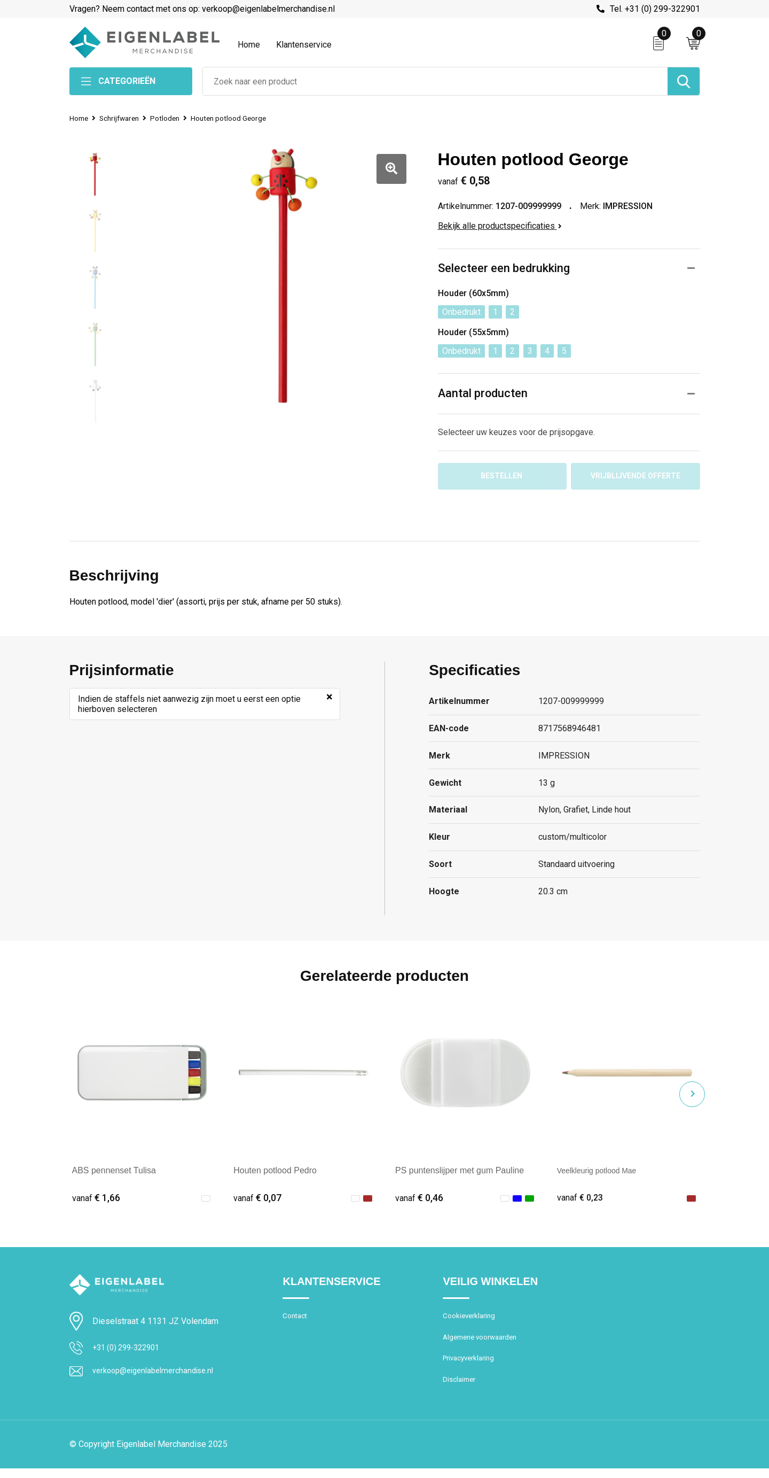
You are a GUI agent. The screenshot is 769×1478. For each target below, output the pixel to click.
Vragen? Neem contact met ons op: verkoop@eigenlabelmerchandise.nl (202, 9)
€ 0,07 (257, 1200)
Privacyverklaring (472, 1366)
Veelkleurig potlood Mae (602, 1173)
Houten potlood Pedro (275, 1173)
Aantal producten (483, 393)
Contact (297, 1320)
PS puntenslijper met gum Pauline (459, 1173)
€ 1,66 (96, 1200)
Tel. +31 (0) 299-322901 (655, 9)
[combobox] (435, 81)
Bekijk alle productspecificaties (500, 226)
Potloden (174, 118)
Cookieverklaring (471, 1320)
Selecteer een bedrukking (504, 268)
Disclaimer (461, 1389)
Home (249, 45)
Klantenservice (304, 45)
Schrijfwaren (124, 118)
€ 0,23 (581, 1200)
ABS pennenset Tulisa (114, 1173)
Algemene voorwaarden (484, 1343)
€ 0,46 (419, 1200)
